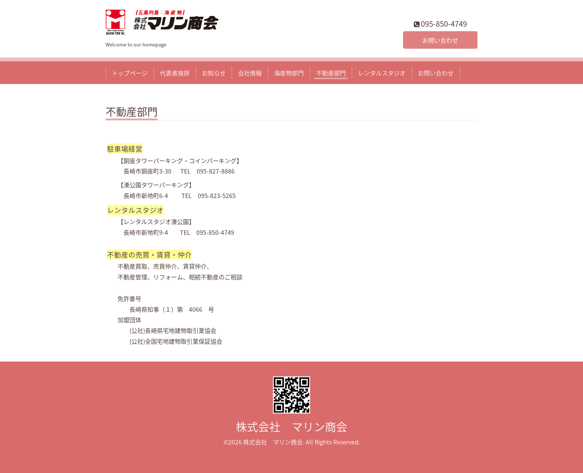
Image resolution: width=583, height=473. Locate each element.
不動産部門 (331, 72)
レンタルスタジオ (382, 72)
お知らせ (214, 72)
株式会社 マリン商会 (291, 426)
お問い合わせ (440, 40)
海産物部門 (289, 72)
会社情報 (250, 72)
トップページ (130, 72)
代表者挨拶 (175, 72)
